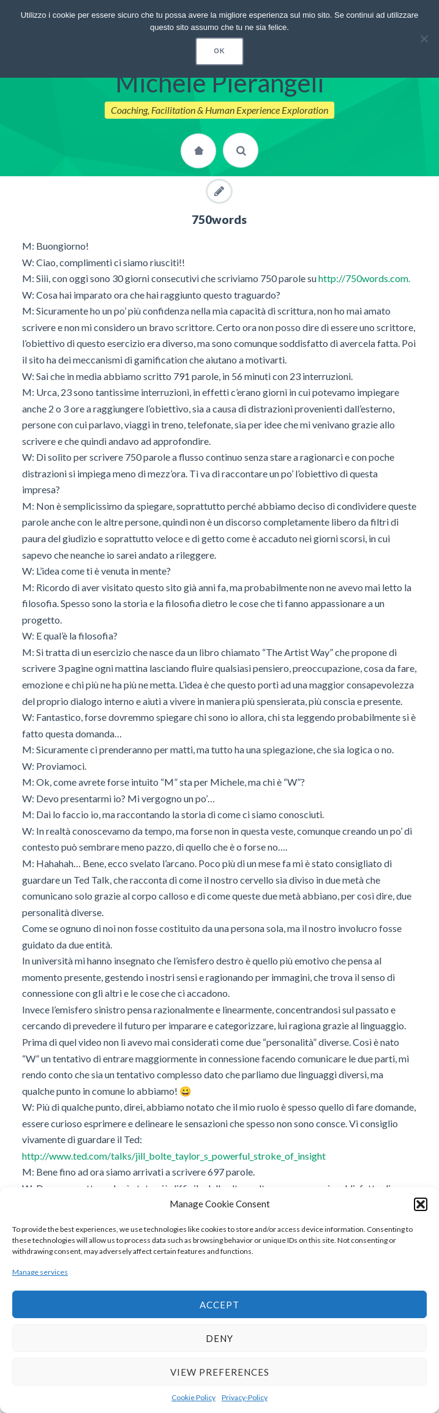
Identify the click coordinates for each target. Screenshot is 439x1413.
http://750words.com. (364, 278)
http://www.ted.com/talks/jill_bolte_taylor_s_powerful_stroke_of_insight (174, 1155)
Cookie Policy (193, 1397)
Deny (219, 1338)
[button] (421, 1204)
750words (219, 219)
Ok (219, 50)
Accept (219, 1304)
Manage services (40, 1272)
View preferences (219, 1372)
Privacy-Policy (245, 1397)
